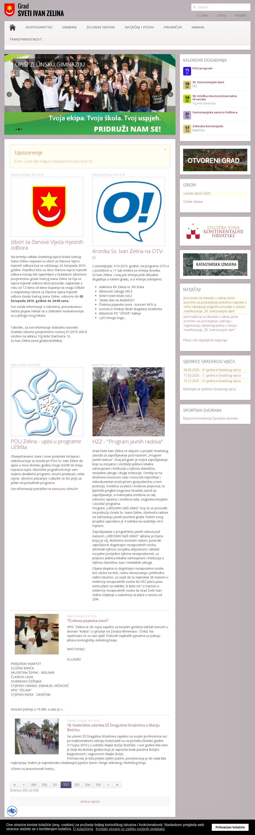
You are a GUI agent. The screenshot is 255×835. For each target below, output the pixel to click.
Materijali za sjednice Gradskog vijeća (209, 389)
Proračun (173, 27)
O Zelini (202, 15)
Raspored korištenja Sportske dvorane (210, 418)
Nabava (198, 27)
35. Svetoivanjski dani (208, 82)
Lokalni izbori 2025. (197, 193)
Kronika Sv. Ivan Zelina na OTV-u (128, 253)
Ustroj (221, 15)
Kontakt (240, 15)
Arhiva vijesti (89, 801)
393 (76, 785)
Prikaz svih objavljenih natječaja (205, 340)
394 (87, 785)
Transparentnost (25, 39)
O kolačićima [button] (83, 829)
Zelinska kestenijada (207, 126)
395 (98, 785)
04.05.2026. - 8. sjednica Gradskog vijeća (212, 370)
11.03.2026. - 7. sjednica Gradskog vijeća (212, 375)
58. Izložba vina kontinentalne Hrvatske (214, 97)
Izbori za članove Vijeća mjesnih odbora (47, 244)
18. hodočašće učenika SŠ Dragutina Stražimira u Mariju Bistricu (113, 727)
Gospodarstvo (39, 27)
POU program (202, 68)
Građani (69, 27)
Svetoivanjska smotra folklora (214, 112)
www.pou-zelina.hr (65, 489)
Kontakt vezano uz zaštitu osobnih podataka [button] (130, 829)
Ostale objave (193, 201)
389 (33, 785)
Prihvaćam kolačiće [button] (230, 827)
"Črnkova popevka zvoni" (87, 620)
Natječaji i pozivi (139, 27)
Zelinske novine (100, 27)
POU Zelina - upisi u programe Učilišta (46, 444)
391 (55, 785)
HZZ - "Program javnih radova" (127, 441)
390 (44, 785)
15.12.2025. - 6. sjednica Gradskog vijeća (212, 381)
